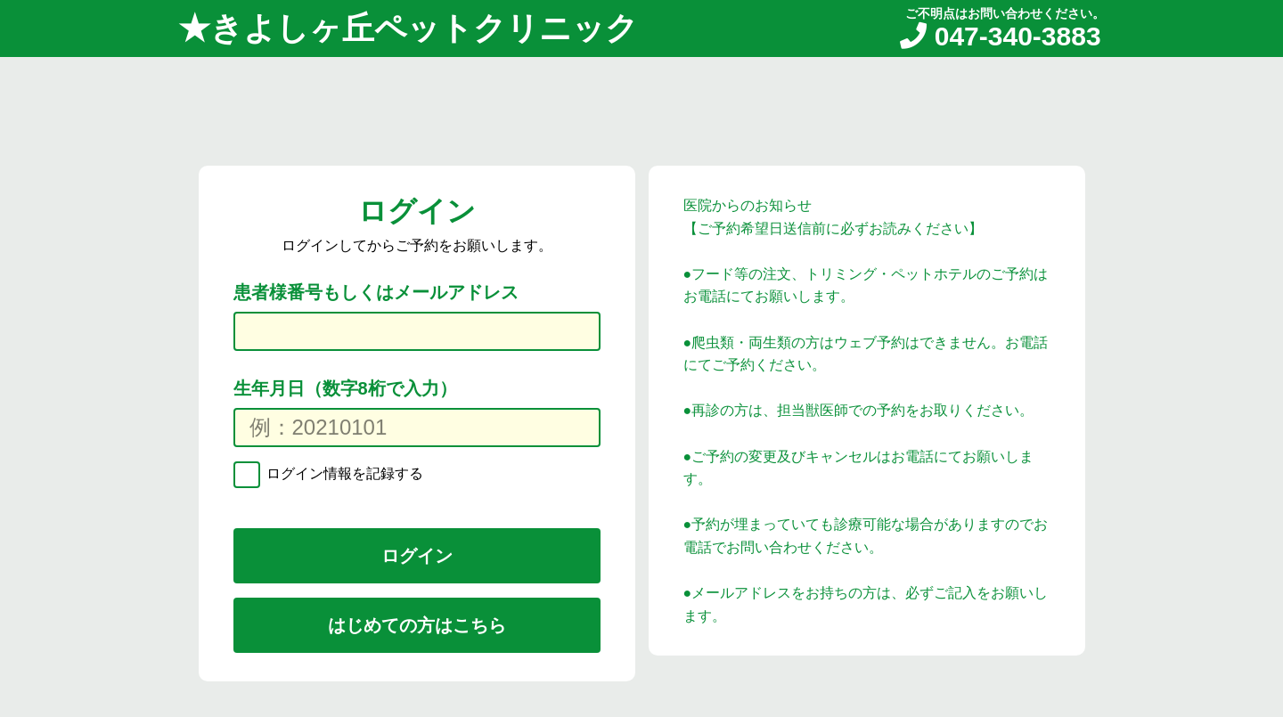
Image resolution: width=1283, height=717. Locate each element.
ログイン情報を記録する (343, 473)
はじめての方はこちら (417, 625)
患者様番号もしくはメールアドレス (376, 292)
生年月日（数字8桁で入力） (345, 388)
